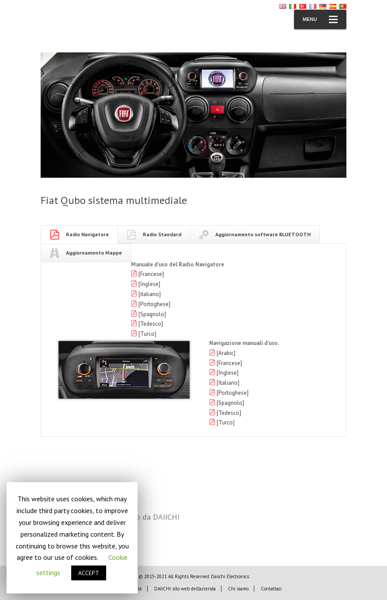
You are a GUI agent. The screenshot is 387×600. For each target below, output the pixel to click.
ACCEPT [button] (88, 573)
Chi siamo (238, 589)
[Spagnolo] (152, 314)
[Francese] (151, 274)
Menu (320, 19)
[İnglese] (149, 284)
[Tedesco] (150, 324)
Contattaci (271, 589)
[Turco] (147, 334)
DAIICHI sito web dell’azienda (185, 589)
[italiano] (149, 294)
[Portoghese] (154, 304)
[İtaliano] (228, 382)
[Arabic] (226, 353)
